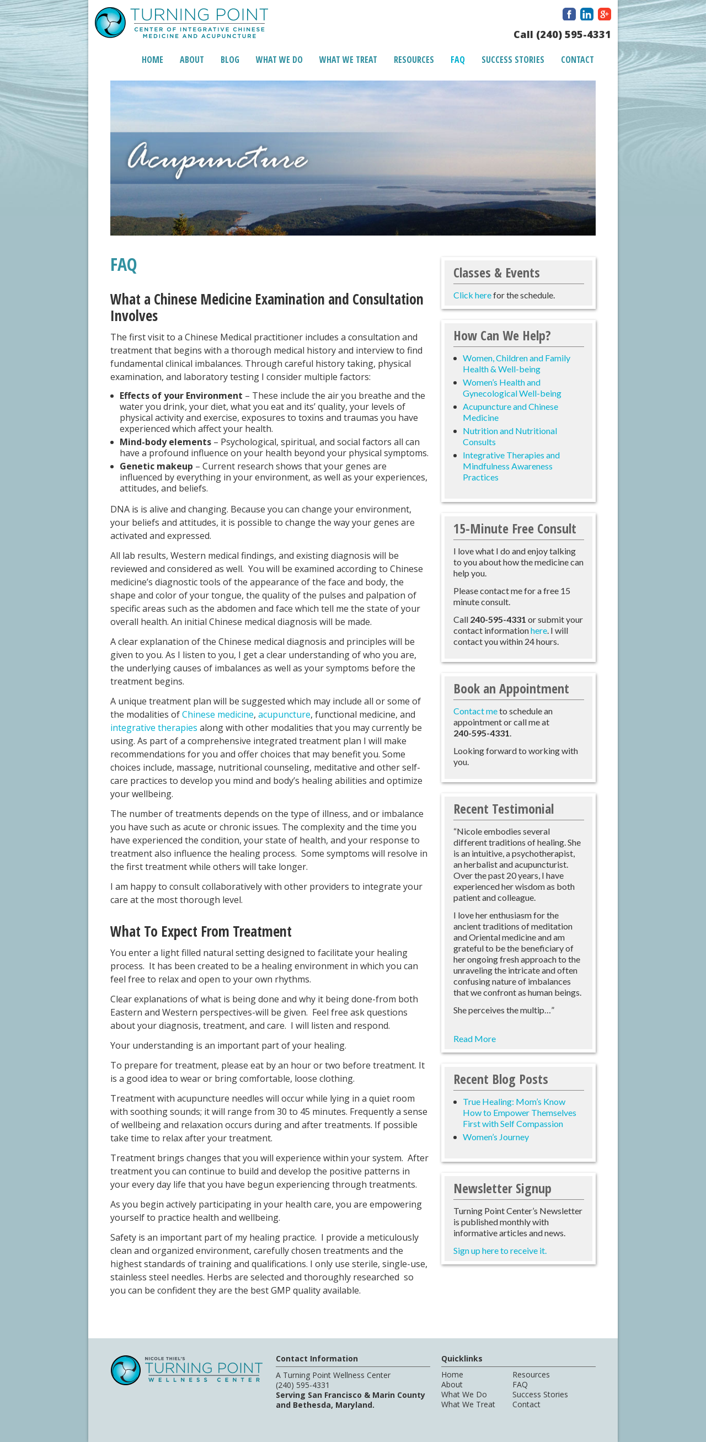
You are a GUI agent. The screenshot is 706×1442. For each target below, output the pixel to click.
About (192, 60)
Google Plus (604, 14)
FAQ (458, 60)
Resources (414, 60)
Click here (472, 295)
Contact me (475, 711)
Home (152, 60)
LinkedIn (586, 14)
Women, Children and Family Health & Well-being (516, 363)
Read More (474, 1038)
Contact (577, 60)
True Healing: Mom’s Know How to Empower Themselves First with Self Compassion (519, 1112)
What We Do (279, 60)
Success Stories (513, 60)
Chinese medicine (218, 714)
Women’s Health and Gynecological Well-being (512, 387)
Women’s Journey (496, 1136)
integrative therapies (153, 728)
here (539, 630)
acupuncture (284, 714)
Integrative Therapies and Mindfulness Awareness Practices (511, 466)
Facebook (569, 14)
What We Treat (348, 60)
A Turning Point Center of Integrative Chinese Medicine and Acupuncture (181, 24)
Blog (230, 60)
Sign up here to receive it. (500, 1250)
